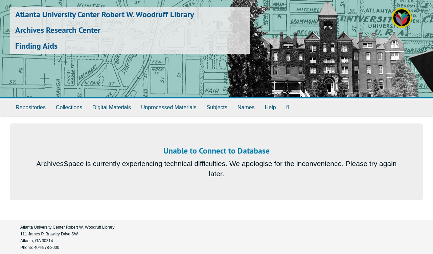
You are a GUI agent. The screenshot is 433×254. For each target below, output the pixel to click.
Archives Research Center (57, 30)
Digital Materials (111, 107)
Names (246, 107)
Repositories (31, 107)
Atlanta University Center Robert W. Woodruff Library (104, 14)
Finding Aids (36, 46)
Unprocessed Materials (169, 107)
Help (270, 107)
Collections (69, 107)
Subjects (217, 107)
